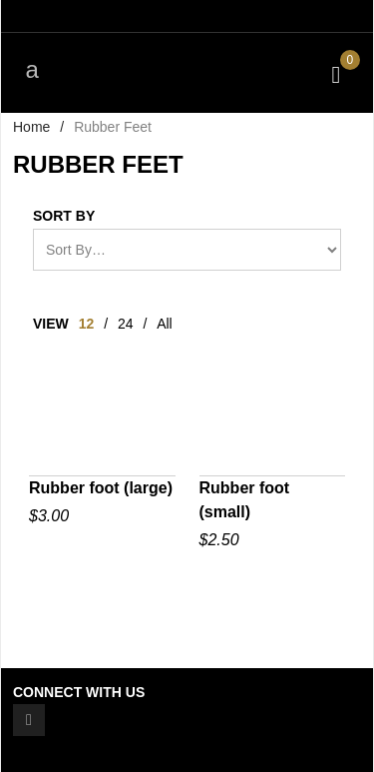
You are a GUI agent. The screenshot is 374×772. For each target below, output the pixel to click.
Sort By (64, 216)
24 (126, 324)
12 (87, 324)
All (165, 324)
